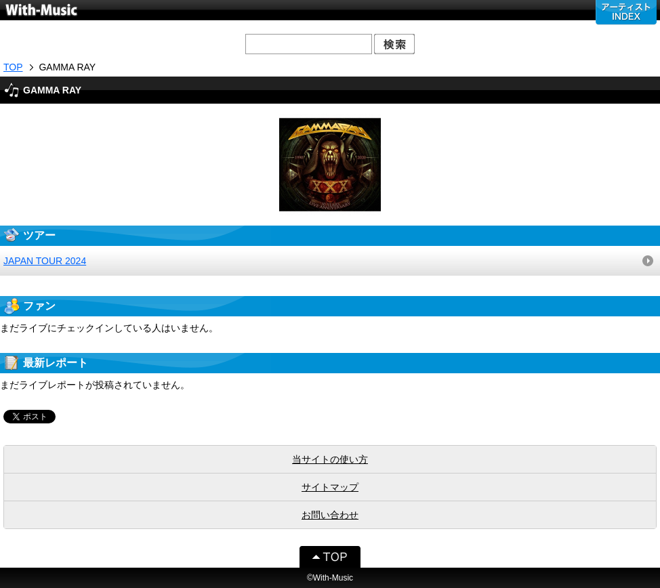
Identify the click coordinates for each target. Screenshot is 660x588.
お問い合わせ (330, 514)
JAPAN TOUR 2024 (44, 260)
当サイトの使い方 (330, 459)
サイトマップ (330, 487)
